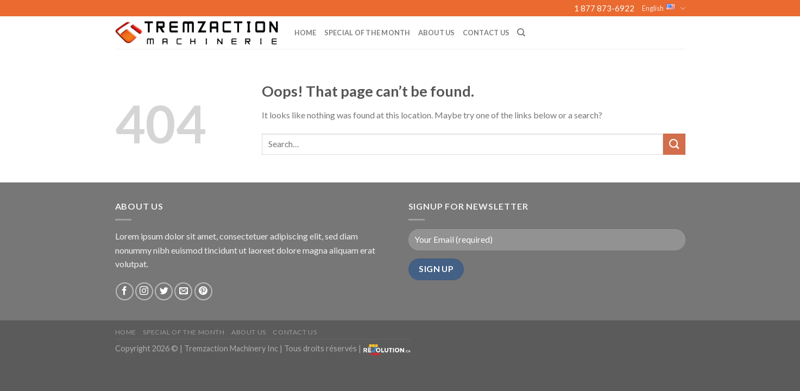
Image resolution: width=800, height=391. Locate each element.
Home (305, 32)
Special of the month (367, 32)
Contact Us (486, 32)
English (663, 8)
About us (436, 32)
